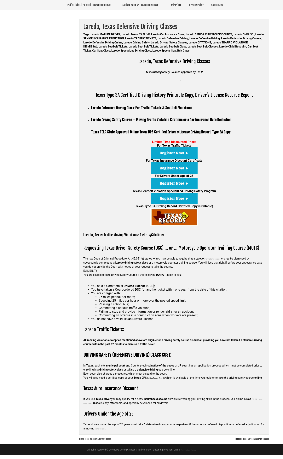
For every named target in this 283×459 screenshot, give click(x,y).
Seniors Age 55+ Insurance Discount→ (142, 4)
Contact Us (217, 4)
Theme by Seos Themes (188, 453)
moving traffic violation (220, 258)
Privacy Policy (196, 4)
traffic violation (103, 432)
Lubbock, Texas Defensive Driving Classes (243, 443)
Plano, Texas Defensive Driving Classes (103, 443)
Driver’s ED (176, 4)
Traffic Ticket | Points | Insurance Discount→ (90, 4)
